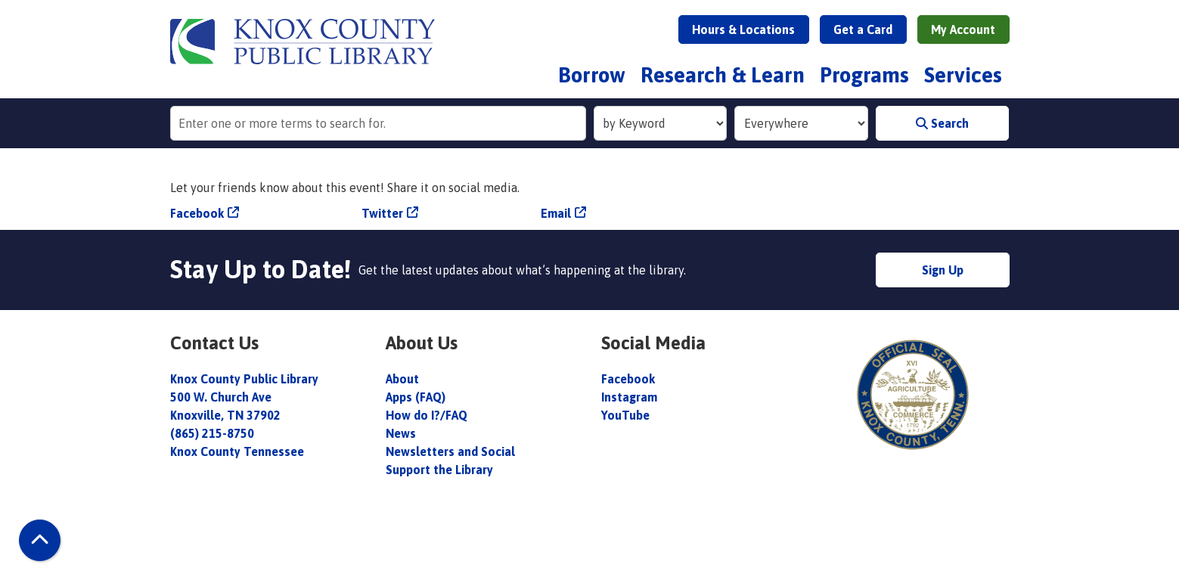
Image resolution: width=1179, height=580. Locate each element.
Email (556, 213)
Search (942, 123)
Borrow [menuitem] (591, 75)
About (404, 379)
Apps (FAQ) (415, 397)
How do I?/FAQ (426, 415)
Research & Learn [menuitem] (723, 75)
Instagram (629, 397)
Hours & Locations (743, 29)
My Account (963, 29)
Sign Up (942, 270)
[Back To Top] (40, 540)
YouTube (625, 415)
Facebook (197, 213)
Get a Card (862, 29)
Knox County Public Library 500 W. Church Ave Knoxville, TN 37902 (244, 397)
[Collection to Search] (801, 123)
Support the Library (441, 469)
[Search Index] (661, 123)
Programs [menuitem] (864, 75)
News (401, 433)
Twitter (382, 213)
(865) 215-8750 (212, 433)
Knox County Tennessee (237, 451)
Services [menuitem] (963, 75)
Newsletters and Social (450, 451)
